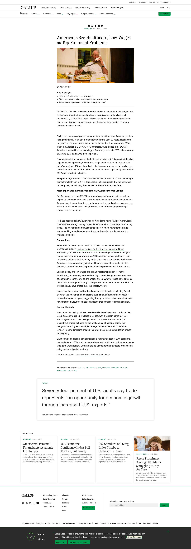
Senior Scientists (49, 499)
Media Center (87, 495)
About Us (65, 495)
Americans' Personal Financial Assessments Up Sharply (38, 447)
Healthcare (72, 371)
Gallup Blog (142, 454)
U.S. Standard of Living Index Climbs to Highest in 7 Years (114, 447)
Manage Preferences (79, 542)
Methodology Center (50, 495)
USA (80, 368)
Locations (66, 503)
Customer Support (89, 503)
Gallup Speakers (88, 499)
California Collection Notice (148, 523)
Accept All (61, 542)
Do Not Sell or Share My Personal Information (118, 523)
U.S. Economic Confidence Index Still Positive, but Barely (75, 447)
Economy (115, 368)
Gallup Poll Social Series (91, 354)
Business (106, 368)
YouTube (37, 503)
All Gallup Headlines (92, 368)
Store (64, 511)
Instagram (30, 503)
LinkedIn (23, 503)
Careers (65, 499)
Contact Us (88, 508)
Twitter (27, 503)
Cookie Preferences (67, 523)
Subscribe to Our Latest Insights (122, 501)
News (64, 507)
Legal (96, 523)
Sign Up (164, 505)
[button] (48, 8)
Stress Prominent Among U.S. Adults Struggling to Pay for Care (148, 464)
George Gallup (48, 507)
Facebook (34, 503)
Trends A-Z (47, 503)
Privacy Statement (84, 523)
